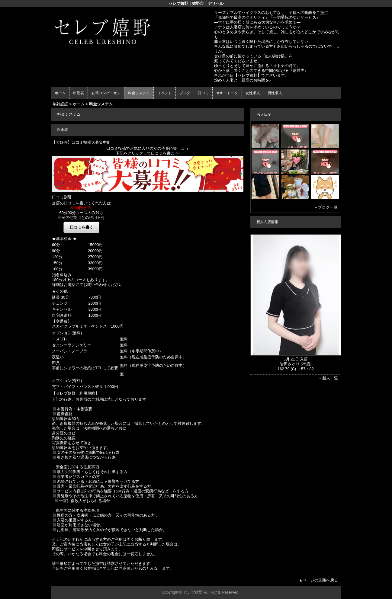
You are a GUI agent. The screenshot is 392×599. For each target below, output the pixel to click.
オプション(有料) (67, 380)
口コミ (203, 93)
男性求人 (275, 93)
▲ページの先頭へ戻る (318, 580)
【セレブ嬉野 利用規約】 (75, 393)
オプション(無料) (67, 333)
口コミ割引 (62, 197)
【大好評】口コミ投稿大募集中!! (80, 142)
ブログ (184, 93)
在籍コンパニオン (106, 93)
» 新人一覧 (328, 378)
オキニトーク (227, 93)
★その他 (60, 291)
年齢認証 (60, 104)
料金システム (139, 93)
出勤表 (78, 93)
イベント (164, 93)
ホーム (60, 93)
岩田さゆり (290, 364)
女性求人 (253, 93)
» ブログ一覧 (326, 207)
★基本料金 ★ (64, 238)
